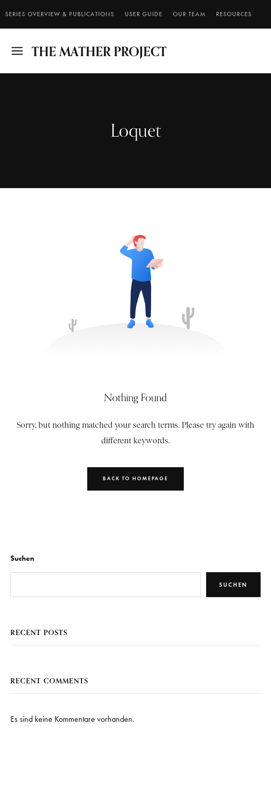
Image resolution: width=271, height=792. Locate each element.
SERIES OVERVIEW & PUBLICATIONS (59, 14)
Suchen (22, 558)
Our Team (189, 14)
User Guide (143, 14)
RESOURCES (234, 14)
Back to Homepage (135, 478)
